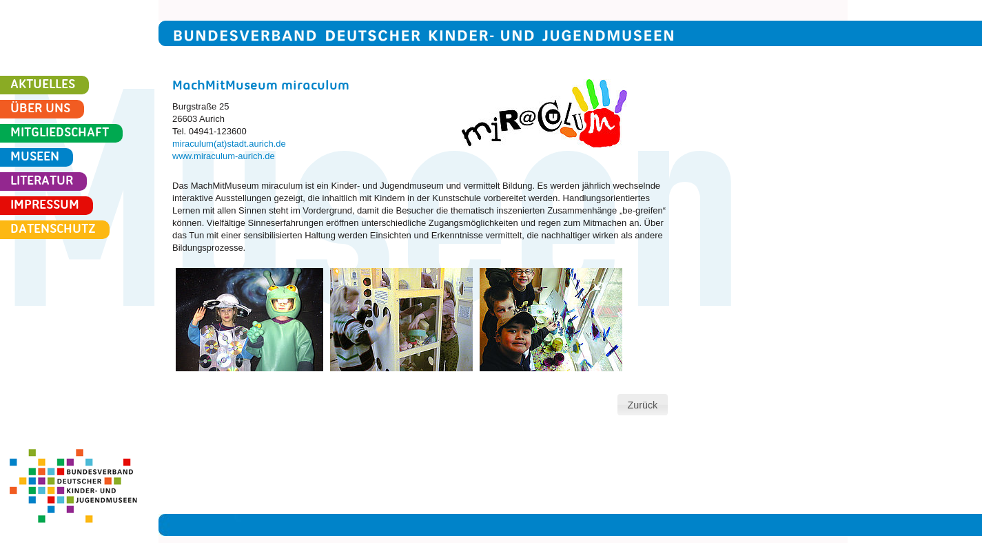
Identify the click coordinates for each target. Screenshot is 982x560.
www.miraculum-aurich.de (223, 156)
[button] (642, 404)
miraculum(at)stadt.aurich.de (229, 143)
